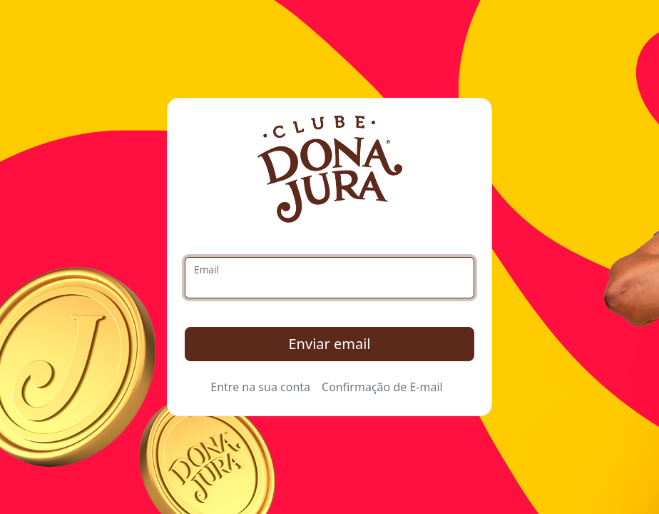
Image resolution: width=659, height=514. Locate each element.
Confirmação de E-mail (382, 387)
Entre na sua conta (260, 387)
